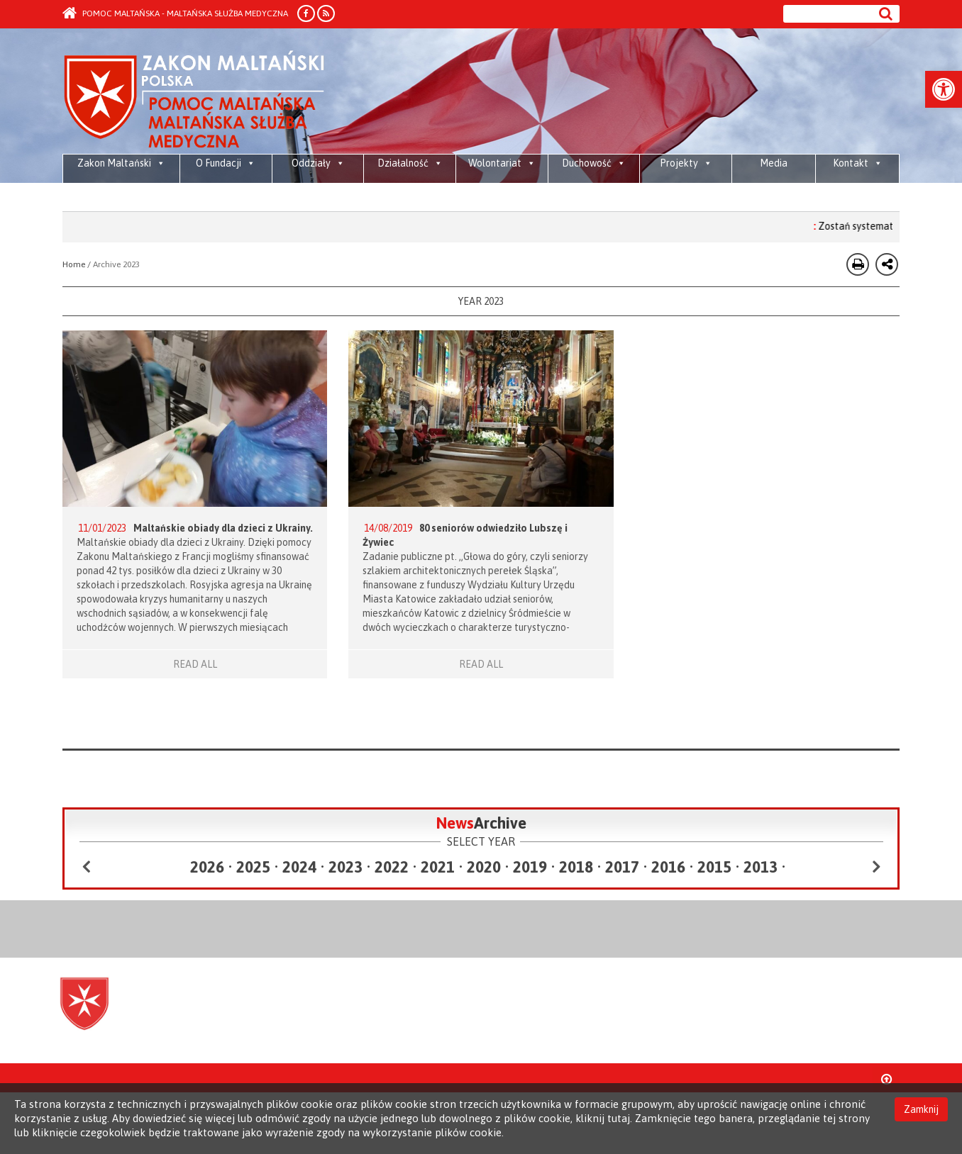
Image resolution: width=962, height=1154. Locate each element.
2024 (299, 867)
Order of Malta (194, 99)
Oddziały (318, 163)
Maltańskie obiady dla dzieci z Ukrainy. (223, 528)
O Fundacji (225, 163)
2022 (392, 867)
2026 (207, 867)
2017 (622, 867)
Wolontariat (502, 163)
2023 (345, 867)
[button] (943, 89)
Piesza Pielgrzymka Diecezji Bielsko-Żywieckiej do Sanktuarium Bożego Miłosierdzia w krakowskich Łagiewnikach (238, 198)
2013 (760, 867)
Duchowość (594, 163)
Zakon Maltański (121, 163)
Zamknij (921, 1109)
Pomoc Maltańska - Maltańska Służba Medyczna (175, 13)
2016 (668, 867)
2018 (576, 867)
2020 (484, 867)
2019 (530, 867)
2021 (438, 867)
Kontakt (858, 163)
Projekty (686, 163)
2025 (253, 867)
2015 (714, 867)
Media (773, 163)
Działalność (410, 163)
